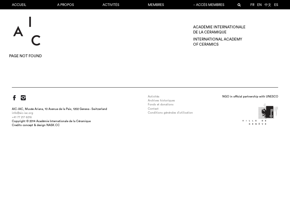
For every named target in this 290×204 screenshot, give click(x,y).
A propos (65, 5)
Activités (111, 5)
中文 (268, 5)
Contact (153, 108)
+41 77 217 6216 (22, 117)
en (259, 5)
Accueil (19, 5)
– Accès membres (208, 5)
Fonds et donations (161, 104)
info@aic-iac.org (22, 113)
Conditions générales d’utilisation (170, 112)
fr (252, 5)
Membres (156, 5)
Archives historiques (161, 100)
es (276, 5)
